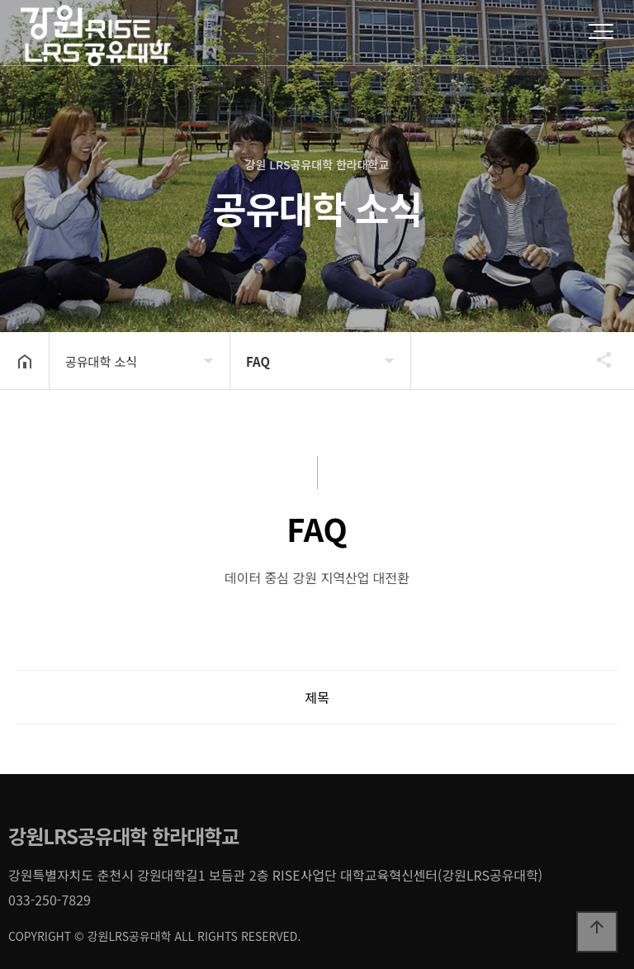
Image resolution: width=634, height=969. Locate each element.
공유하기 (596, 359)
